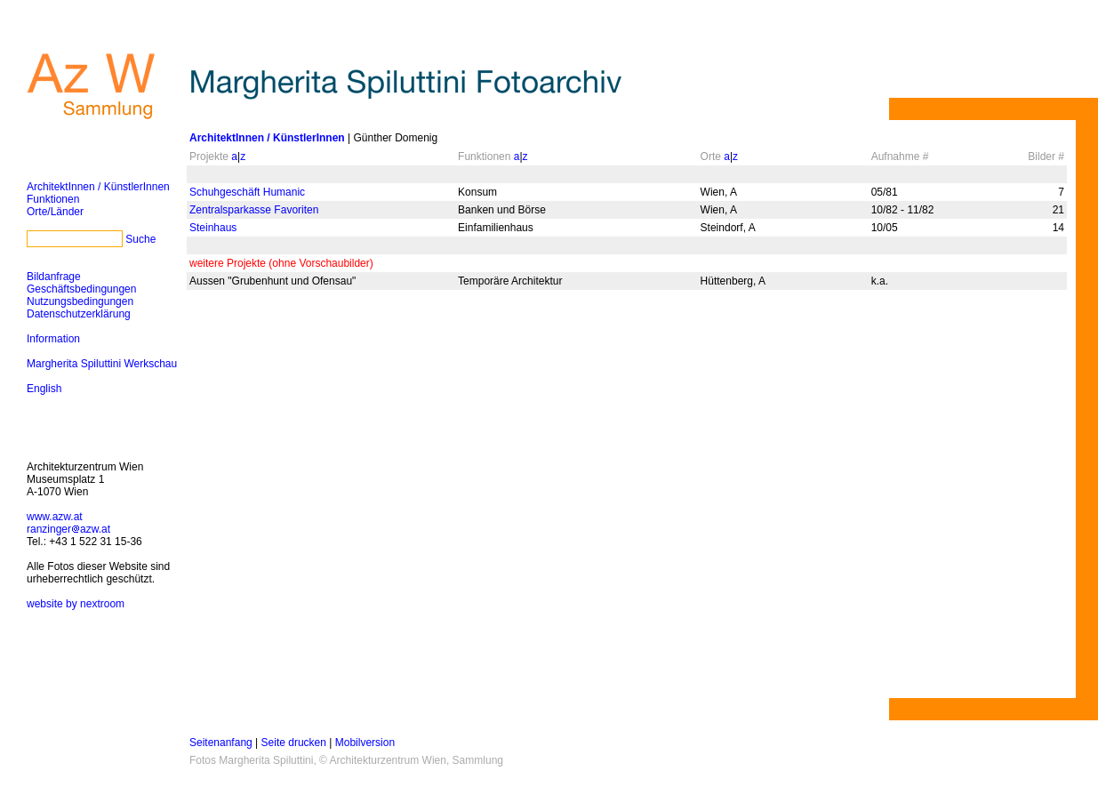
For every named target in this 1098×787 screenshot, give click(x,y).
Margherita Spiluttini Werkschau (102, 363)
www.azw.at (55, 516)
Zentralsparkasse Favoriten (253, 210)
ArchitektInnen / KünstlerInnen (98, 187)
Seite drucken (293, 742)
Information (53, 339)
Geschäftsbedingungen (81, 289)
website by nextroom (75, 604)
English (44, 388)
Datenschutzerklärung (79, 314)
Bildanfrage (54, 276)
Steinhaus (212, 227)
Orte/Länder (55, 211)
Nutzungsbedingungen (80, 301)
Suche (140, 239)
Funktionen (53, 199)
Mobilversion (365, 742)
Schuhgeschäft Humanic (247, 192)
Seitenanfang (220, 742)
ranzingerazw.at (68, 529)
